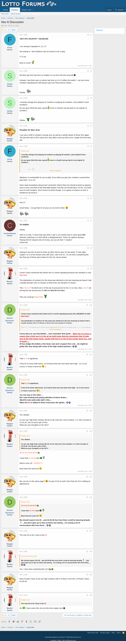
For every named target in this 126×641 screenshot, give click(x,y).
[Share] (88, 34)
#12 (91, 375)
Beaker (10, 281)
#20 (91, 595)
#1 (91, 35)
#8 (91, 248)
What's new (26, 10)
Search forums (16, 14)
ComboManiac (10, 233)
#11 (91, 354)
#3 (91, 98)
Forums (15, 10)
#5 (91, 146)
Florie (5, 26)
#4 (91, 126)
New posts (5, 14)
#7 (91, 220)
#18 (91, 551)
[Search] (119, 10)
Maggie (10, 139)
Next (13, 30)
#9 (91, 268)
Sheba (9, 84)
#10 (91, 305)
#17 (91, 531)
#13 (91, 411)
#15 (91, 477)
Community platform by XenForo (63, 637)
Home (5, 10)
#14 (91, 431)
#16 (91, 497)
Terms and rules (92, 633)
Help (113, 633)
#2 (91, 71)
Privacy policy (105, 633)
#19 (91, 575)
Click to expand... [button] (56, 171)
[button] (33, 10)
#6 (91, 198)
